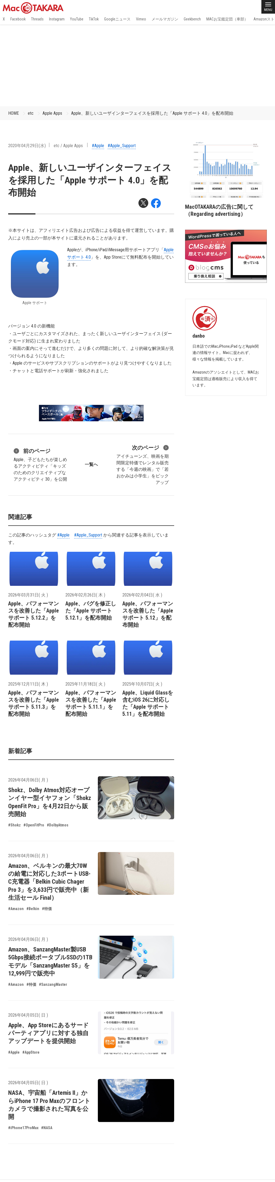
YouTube (76, 19)
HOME (13, 113)
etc (31, 113)
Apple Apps (52, 113)
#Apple (98, 145)
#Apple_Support (122, 145)
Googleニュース (117, 19)
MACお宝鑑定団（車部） (227, 19)
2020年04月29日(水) (27, 145)
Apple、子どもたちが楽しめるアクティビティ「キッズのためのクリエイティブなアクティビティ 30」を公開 (40, 464)
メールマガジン (165, 19)
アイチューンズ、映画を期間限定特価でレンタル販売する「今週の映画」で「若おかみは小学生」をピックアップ (142, 464)
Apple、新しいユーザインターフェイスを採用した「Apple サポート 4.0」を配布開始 (152, 113)
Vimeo (141, 19)
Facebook (18, 19)
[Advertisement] (137, 65)
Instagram (57, 19)
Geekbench (192, 19)
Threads (37, 19)
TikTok (94, 19)
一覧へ (91, 464)
